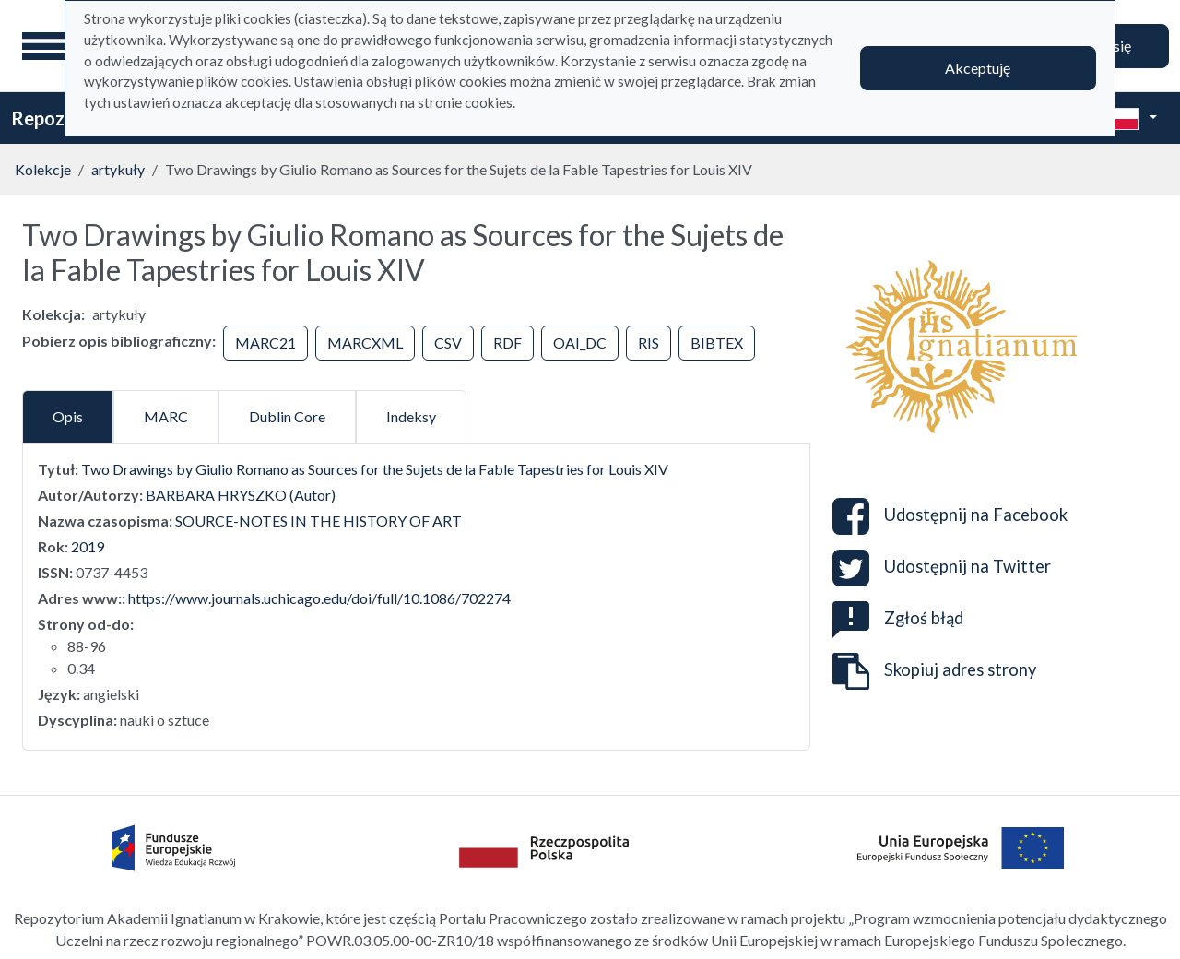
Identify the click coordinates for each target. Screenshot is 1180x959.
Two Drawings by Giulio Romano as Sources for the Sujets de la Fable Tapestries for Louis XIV (374, 469)
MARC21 (265, 342)
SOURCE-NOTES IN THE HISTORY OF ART (318, 520)
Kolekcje (43, 169)
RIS (648, 342)
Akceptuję (977, 68)
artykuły (118, 169)
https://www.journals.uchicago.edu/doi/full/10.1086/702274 (319, 598)
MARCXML (365, 342)
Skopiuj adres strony (934, 671)
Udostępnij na (950, 516)
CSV (448, 342)
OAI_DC (580, 342)
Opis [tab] (68, 416)
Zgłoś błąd (897, 618)
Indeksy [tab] (411, 416)
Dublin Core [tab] (287, 416)
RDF (507, 342)
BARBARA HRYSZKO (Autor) (241, 494)
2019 (87, 546)
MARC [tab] (166, 416)
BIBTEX (716, 342)
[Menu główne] (45, 46)
